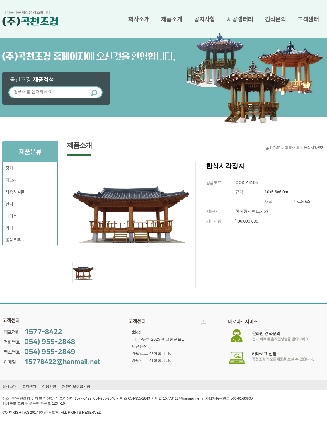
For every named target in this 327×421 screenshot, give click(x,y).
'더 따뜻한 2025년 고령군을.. (158, 339)
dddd (136, 332)
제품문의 (140, 346)
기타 (9, 228)
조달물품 (13, 240)
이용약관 (49, 386)
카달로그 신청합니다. (151, 353)
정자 (9, 168)
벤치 (9, 204)
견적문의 (275, 19)
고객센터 (308, 19)
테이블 (11, 216)
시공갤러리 (240, 19)
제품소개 (171, 19)
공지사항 (204, 19)
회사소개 (138, 19)
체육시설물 (15, 192)
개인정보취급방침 (76, 386)
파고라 (11, 180)
